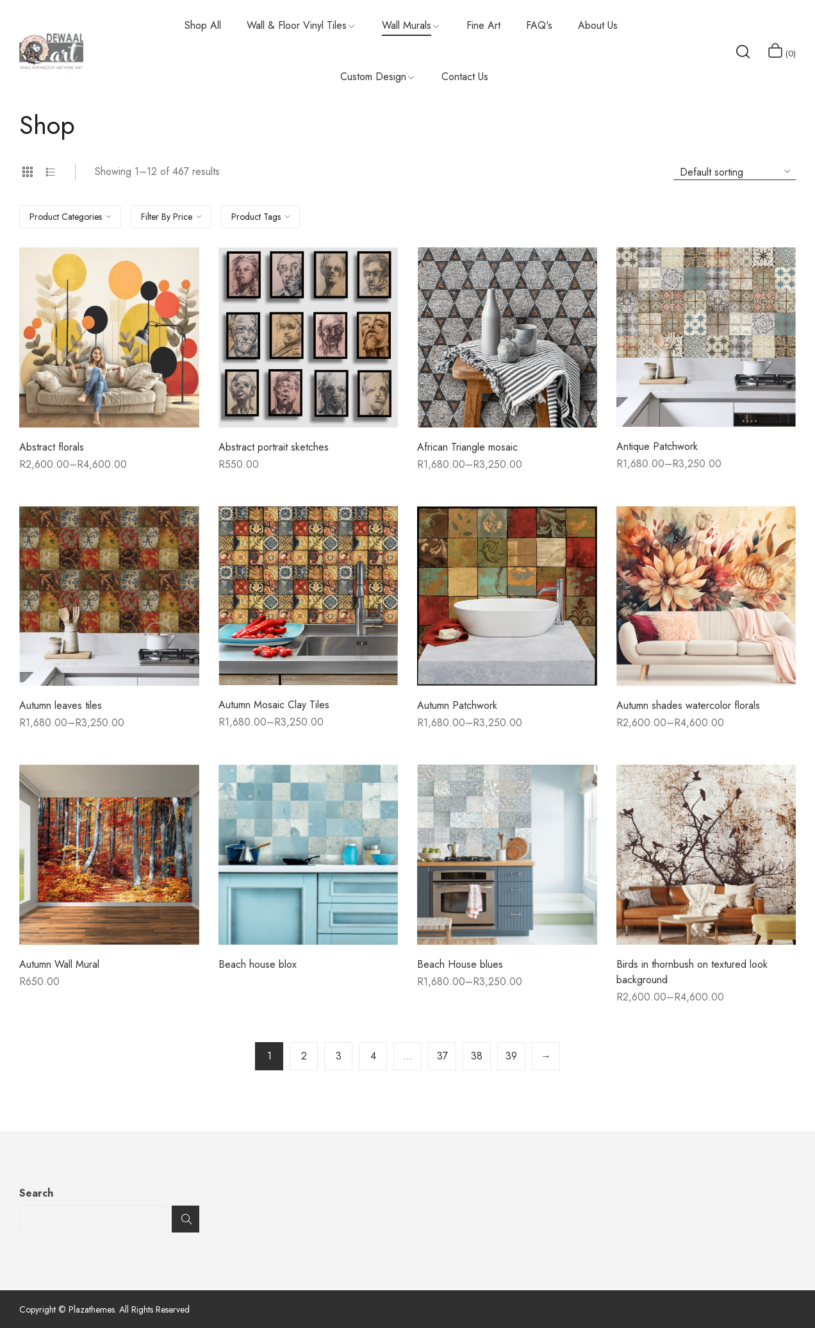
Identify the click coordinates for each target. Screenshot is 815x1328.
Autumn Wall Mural (59, 964)
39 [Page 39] (511, 1056)
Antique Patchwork (657, 446)
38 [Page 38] (476, 1056)
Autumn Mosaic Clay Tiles (273, 704)
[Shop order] (734, 171)
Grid (27, 171)
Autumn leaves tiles (60, 705)
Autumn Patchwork (457, 705)
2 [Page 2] (304, 1056)
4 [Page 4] (373, 1056)
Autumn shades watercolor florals (688, 705)
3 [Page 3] (339, 1056)
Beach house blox (257, 964)
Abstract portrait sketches (273, 447)
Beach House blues (460, 964)
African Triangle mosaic (467, 447)
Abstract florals (51, 447)
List (50, 171)
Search (36, 1193)
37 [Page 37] (442, 1056)
